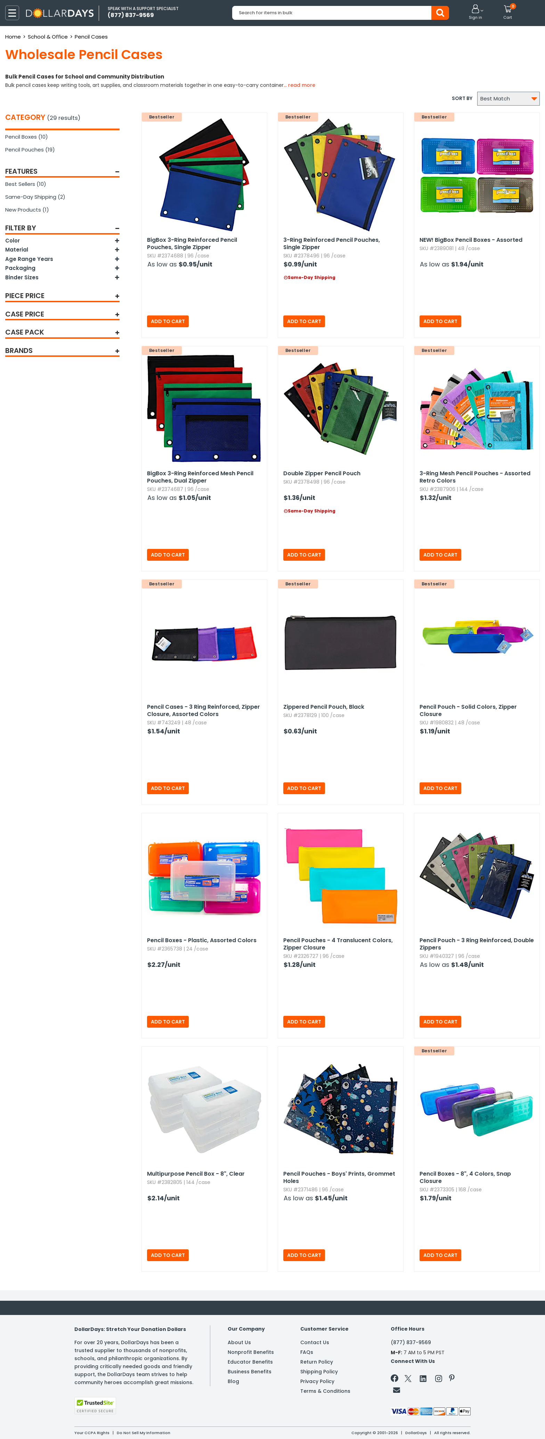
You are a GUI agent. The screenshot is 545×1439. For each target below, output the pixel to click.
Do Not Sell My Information (143, 1433)
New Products (27, 209)
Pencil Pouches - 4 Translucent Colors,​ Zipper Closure (338, 944)
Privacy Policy (317, 1381)
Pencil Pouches (30, 149)
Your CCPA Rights (91, 1433)
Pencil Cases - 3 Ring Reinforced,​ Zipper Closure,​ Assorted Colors (203, 710)
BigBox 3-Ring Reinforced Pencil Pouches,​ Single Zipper (192, 243)
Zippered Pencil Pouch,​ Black (323, 706)
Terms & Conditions (325, 1391)
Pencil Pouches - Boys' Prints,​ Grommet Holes (339, 1177)
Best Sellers (25, 184)
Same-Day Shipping (35, 196)
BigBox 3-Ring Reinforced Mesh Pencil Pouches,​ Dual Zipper (200, 477)
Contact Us (314, 1342)
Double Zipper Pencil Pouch (321, 473)
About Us (239, 1342)
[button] (475, 12)
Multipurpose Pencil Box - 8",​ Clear (196, 1173)
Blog (233, 1381)
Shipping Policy (319, 1371)
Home (13, 36)
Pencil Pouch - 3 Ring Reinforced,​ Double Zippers (477, 944)
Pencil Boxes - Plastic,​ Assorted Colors (202, 940)
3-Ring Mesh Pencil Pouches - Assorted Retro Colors (475, 477)
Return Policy (316, 1361)
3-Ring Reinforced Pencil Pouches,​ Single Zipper (331, 243)
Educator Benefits (250, 1361)
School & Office (48, 36)
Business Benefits (249, 1371)
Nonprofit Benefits (251, 1352)
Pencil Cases (91, 36)
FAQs (306, 1352)
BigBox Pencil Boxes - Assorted (471, 240)
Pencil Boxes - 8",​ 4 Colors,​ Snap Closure (465, 1177)
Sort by (462, 98)
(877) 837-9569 (411, 1342)
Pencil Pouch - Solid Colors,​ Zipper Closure (468, 710)
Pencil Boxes (26, 136)
